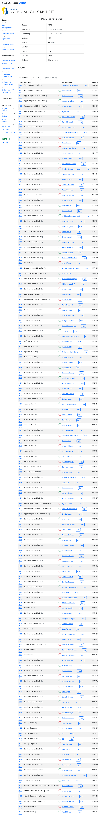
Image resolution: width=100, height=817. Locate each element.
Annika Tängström (68, 634)
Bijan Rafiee (66, 111)
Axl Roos (65, 331)
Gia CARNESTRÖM (68, 117)
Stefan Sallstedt (67, 577)
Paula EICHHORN (68, 681)
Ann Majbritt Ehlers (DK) (70, 268)
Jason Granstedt (67, 430)
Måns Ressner (67, 472)
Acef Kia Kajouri (67, 723)
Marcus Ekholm (67, 446)
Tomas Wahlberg (68, 373)
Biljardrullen (6, 39)
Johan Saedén (67, 671)
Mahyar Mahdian (68, 321)
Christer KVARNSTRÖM (70, 132)
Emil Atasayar (67, 519)
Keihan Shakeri (67, 179)
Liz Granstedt (66, 274)
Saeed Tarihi (66, 530)
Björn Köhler (66, 368)
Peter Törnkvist (67, 289)
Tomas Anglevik (67, 226)
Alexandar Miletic (68, 807)
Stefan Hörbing (67, 96)
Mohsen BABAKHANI (69, 258)
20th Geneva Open (8, 69)
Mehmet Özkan (67, 357)
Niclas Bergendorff (68, 284)
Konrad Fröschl (67, 608)
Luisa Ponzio (66, 629)
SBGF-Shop (6, 143)
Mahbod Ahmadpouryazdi (71, 216)
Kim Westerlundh (6, 125)
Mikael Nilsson (67, 728)
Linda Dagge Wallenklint (70, 336)
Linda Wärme (66, 749)
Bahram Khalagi (67, 467)
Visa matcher (23, 78)
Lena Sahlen (66, 294)
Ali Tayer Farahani (68, 660)
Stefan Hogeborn (68, 399)
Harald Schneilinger (69, 326)
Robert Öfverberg (68, 190)
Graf (22, 67)
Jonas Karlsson (67, 551)
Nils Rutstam (66, 571)
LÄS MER (23, 3)
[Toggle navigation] (96, 13)
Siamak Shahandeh (68, 174)
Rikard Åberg (66, 263)
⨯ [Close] (97, 3)
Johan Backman (67, 488)
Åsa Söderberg (67, 666)
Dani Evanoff (66, 143)
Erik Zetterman (67, 106)
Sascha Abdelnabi (68, 582)
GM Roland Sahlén (68, 603)
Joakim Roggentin (68, 221)
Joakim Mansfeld (68, 138)
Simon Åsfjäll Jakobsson (70, 85)
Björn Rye (65, 592)
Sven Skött (65, 702)
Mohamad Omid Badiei (70, 352)
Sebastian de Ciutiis (69, 148)
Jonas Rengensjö (68, 462)
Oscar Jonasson (67, 153)
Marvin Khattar (67, 389)
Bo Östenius (66, 409)
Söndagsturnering (8, 33)
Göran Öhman (67, 415)
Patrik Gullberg (67, 247)
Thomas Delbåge (68, 535)
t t (63, 734)
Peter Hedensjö (67, 305)
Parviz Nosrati (67, 707)
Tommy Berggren (68, 242)
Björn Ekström (67, 425)
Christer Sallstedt (68, 686)
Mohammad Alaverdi (69, 598)
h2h (86, 86)
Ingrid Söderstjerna (69, 404)
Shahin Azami (67, 237)
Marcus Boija (66, 441)
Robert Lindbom (5, 120)
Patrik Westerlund (68, 378)
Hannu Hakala (67, 91)
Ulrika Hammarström (69, 509)
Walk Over (65, 483)
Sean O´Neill (66, 639)
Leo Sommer (66, 206)
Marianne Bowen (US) (69, 279)
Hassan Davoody (68, 645)
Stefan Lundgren (68, 185)
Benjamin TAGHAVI (68, 127)
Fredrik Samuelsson (69, 164)
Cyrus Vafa (5, 129)
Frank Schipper (67, 200)
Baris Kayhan (66, 232)
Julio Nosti (65, 754)
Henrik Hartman (5, 115)
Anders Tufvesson (68, 498)
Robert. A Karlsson (68, 101)
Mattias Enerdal (67, 362)
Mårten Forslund (68, 315)
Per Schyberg (66, 692)
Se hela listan (10, 133)
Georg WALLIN (67, 456)
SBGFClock (6, 139)
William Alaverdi (67, 624)
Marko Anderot (67, 159)
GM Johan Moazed (5, 110)
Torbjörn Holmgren (68, 619)
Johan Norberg (67, 300)
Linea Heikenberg (68, 697)
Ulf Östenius (66, 760)
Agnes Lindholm (67, 504)
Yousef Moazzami (68, 394)
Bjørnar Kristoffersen (69, 650)
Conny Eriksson (67, 253)
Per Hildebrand (67, 122)
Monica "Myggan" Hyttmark (71, 169)
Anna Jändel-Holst (68, 383)
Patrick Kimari (67, 341)
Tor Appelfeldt (67, 211)
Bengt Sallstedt (67, 493)
